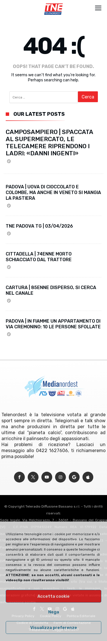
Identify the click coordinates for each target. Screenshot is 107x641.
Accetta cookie (53, 596)
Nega (53, 612)
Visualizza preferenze (53, 627)
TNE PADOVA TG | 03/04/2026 (39, 226)
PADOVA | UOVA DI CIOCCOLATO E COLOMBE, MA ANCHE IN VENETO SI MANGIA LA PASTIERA (53, 192)
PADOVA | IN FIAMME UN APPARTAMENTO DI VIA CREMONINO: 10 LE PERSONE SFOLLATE (53, 323)
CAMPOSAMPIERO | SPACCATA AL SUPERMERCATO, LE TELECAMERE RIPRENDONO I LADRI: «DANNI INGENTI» (49, 142)
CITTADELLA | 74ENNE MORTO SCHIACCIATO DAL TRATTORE (39, 256)
